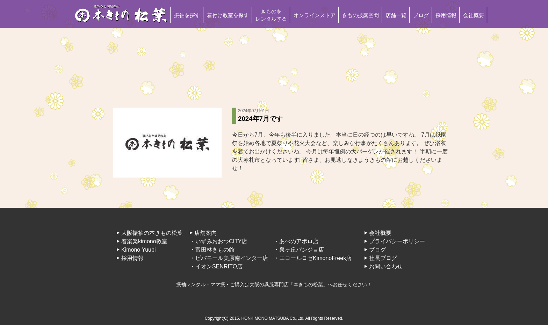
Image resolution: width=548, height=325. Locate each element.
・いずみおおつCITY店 (218, 241)
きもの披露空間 (360, 15)
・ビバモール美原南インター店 (229, 258)
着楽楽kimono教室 (144, 241)
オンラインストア (315, 15)
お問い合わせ (386, 266)
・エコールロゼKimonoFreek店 (313, 258)
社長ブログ (383, 258)
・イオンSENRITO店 (216, 266)
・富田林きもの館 (212, 250)
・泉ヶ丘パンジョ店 (299, 250)
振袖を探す (187, 15)
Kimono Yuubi (138, 250)
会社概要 (473, 15)
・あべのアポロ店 (296, 241)
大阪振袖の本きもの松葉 (152, 233)
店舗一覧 (395, 15)
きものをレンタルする (271, 15)
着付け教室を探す (228, 15)
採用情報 (445, 15)
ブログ (421, 15)
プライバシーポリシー (397, 241)
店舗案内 (205, 233)
